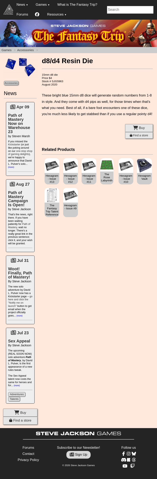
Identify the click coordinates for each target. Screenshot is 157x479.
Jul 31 (20, 260)
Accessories (25, 50)
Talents (14, 398)
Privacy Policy (28, 460)
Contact (28, 454)
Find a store (20, 420)
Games (41, 5)
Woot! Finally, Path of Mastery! (20, 273)
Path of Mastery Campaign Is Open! (18, 198)
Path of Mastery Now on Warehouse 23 (19, 123)
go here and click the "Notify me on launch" (20, 301)
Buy (20, 413)
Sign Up (78, 455)
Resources (55, 14)
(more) (11, 167)
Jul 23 (20, 333)
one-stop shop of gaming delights (20, 153)
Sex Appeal (19, 341)
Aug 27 (20, 184)
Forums (22, 14)
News (21, 5)
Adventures (17, 394)
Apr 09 (19, 107)
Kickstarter (14, 144)
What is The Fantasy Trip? (77, 5)
